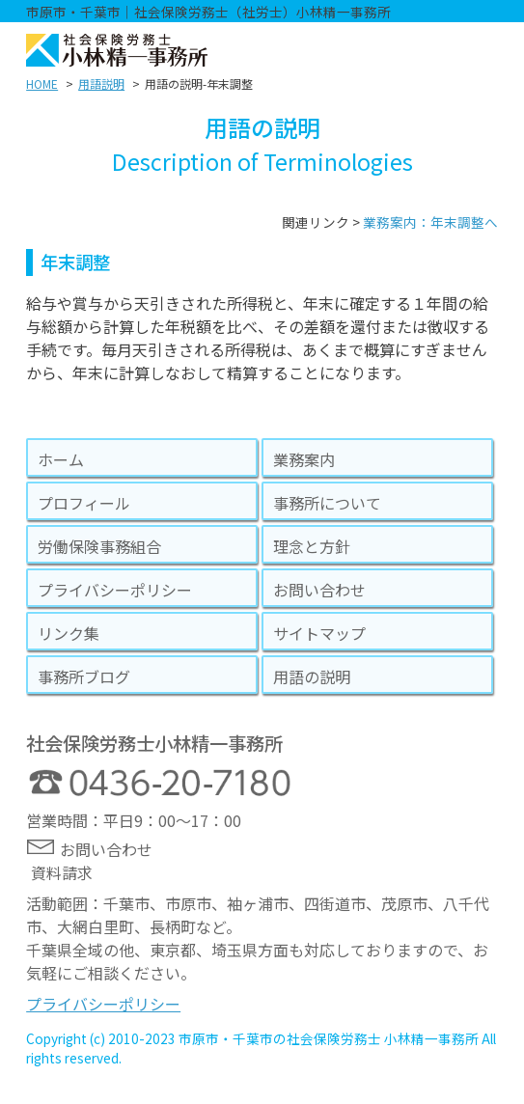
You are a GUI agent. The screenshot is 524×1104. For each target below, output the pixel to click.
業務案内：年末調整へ (430, 222)
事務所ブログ (84, 676)
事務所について (327, 502)
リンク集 (68, 633)
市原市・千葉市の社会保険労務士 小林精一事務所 (329, 1038)
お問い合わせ (319, 589)
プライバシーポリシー (115, 589)
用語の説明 (311, 676)
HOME (42, 83)
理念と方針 (311, 546)
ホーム (61, 459)
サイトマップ (319, 633)
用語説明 (101, 83)
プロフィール (84, 502)
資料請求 (62, 872)
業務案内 (304, 459)
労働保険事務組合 (99, 546)
